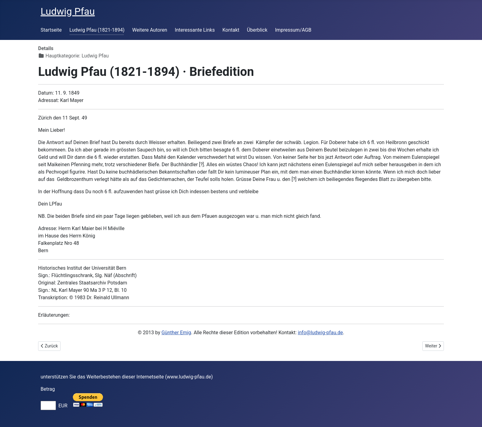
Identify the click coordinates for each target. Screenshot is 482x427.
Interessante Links (195, 30)
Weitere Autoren (149, 30)
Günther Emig (176, 332)
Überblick (257, 30)
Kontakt (230, 30)
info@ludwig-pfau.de (320, 332)
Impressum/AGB (293, 30)
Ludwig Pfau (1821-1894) (97, 30)
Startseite (51, 30)
